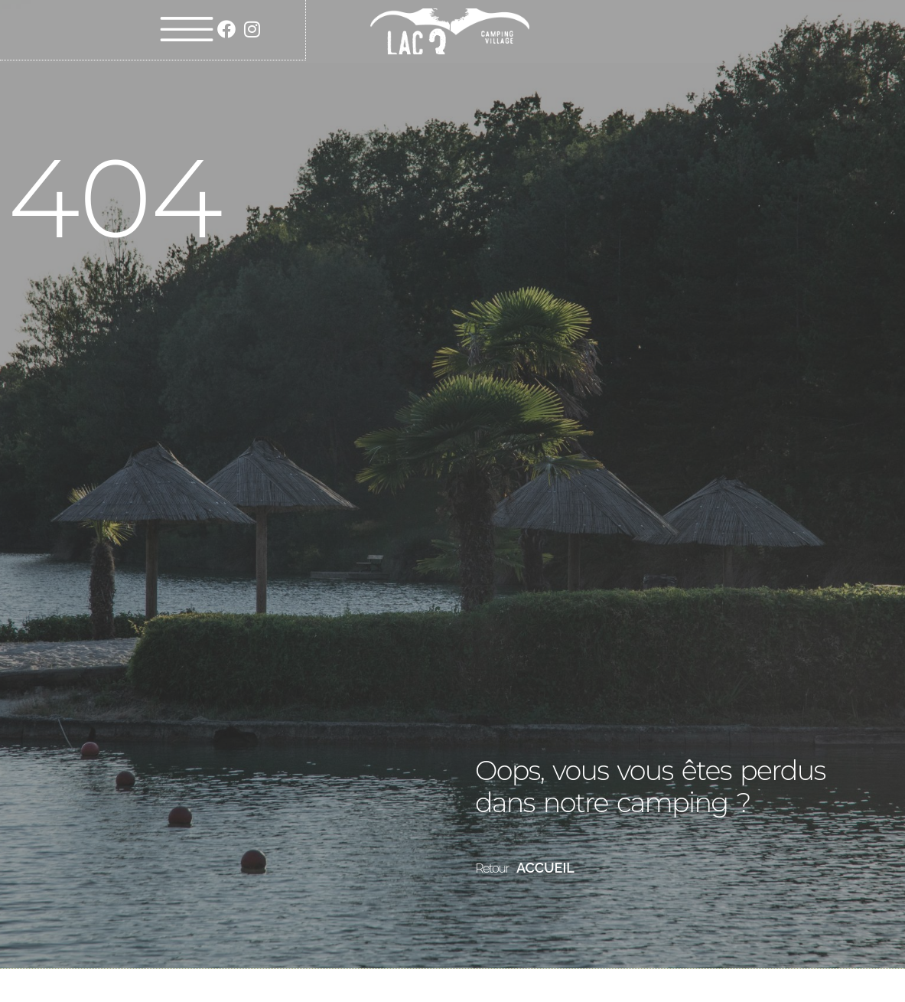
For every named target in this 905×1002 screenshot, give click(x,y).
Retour (492, 868)
